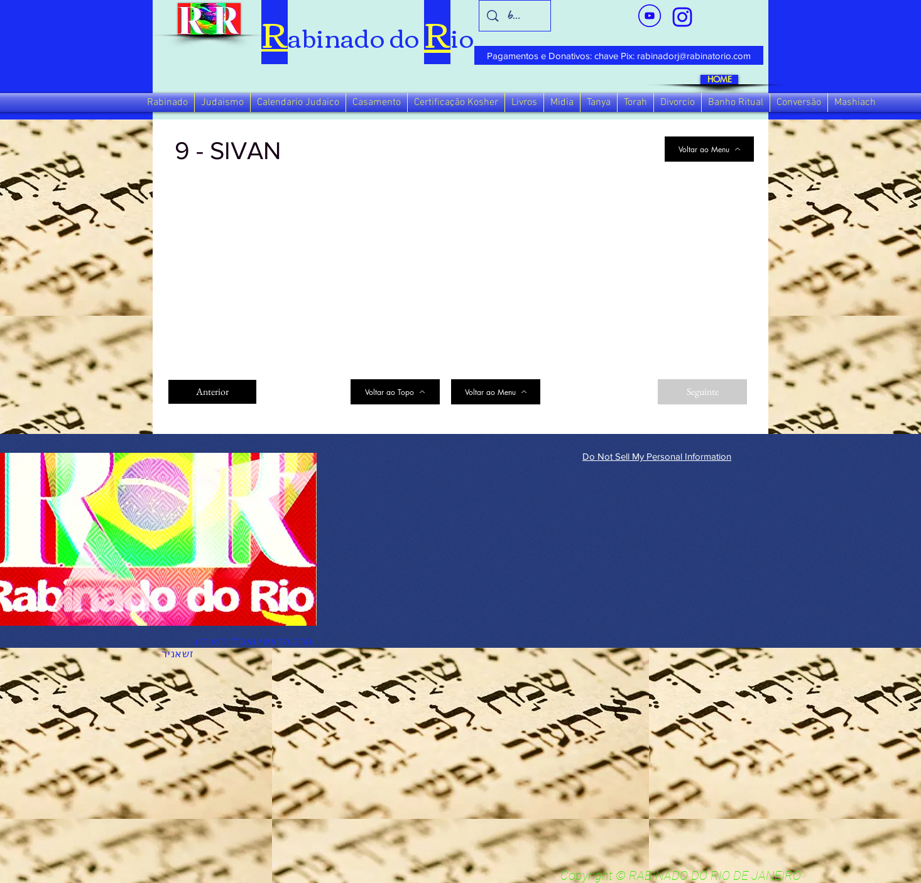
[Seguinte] (702, 391)
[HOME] (719, 79)
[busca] (515, 16)
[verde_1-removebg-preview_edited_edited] (682, 17)
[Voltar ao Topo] (395, 391)
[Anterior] (212, 391)
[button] (167, 102)
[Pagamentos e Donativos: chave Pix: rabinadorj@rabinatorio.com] (618, 55)
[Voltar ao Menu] (709, 149)
